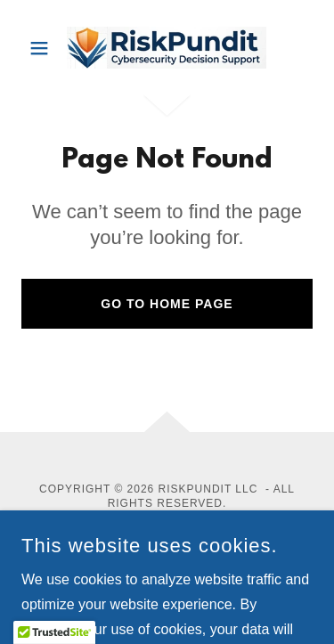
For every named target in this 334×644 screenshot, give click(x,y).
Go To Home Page (166, 304)
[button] (43, 48)
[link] (166, 47)
